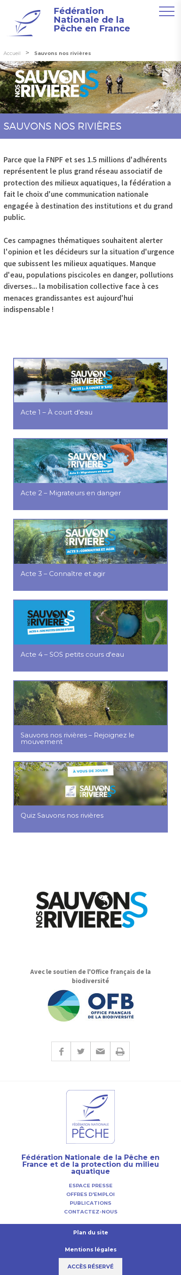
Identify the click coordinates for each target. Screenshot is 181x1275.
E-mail (100, 1051)
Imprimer (120, 1051)
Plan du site (90, 1232)
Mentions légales (91, 1249)
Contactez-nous (90, 1212)
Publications (90, 1203)
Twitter (80, 1051)
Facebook (61, 1051)
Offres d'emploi (90, 1194)
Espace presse (91, 1185)
